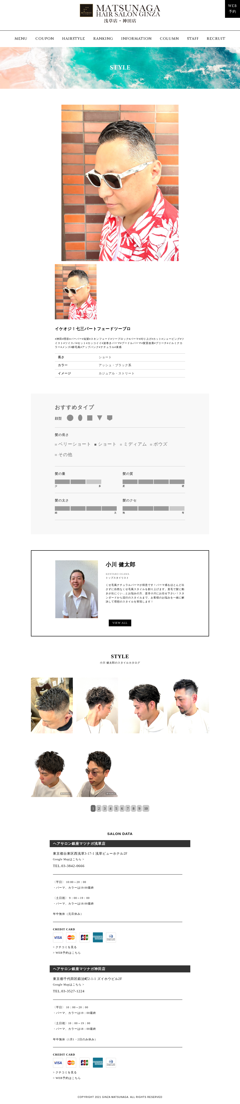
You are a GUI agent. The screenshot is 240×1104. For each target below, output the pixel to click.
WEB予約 (232, 9)
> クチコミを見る (65, 947)
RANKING (103, 38)
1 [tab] (93, 808)
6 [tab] (122, 808)
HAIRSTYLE (73, 38)
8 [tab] (133, 808)
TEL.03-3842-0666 (69, 866)
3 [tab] (104, 808)
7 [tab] (128, 808)
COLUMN (169, 38)
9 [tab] (139, 808)
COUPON (44, 38)
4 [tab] (110, 808)
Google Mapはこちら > (68, 859)
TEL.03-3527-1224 (69, 991)
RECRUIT (216, 38)
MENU (21, 38)
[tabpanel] (120, 741)
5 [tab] (116, 808)
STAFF (193, 38)
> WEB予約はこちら (67, 952)
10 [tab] (146, 808)
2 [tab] (99, 808)
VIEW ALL (120, 622)
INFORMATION (136, 38)
